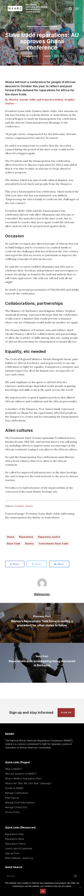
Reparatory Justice (49, 536)
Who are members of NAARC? (21, 773)
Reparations (26, 536)
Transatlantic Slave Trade (53, 543)
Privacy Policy (12, 812)
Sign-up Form (12, 853)
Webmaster (31, 55)
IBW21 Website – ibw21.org (19, 858)
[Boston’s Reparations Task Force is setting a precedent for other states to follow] (42, 623)
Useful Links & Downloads (18, 848)
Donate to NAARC (14, 788)
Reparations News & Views (42, 26)
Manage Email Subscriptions (19, 802)
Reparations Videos (15, 843)
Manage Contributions (16, 793)
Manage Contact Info (16, 807)
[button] (77, 8)
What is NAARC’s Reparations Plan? (23, 778)
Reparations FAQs (14, 834)
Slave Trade (13, 543)
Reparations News (14, 839)
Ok (42, 891)
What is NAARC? (13, 769)
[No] (80, 887)
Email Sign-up (12, 797)
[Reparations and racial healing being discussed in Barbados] (42, 663)
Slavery (29, 543)
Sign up (66, 712)
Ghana (10, 536)
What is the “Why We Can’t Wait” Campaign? (28, 783)
